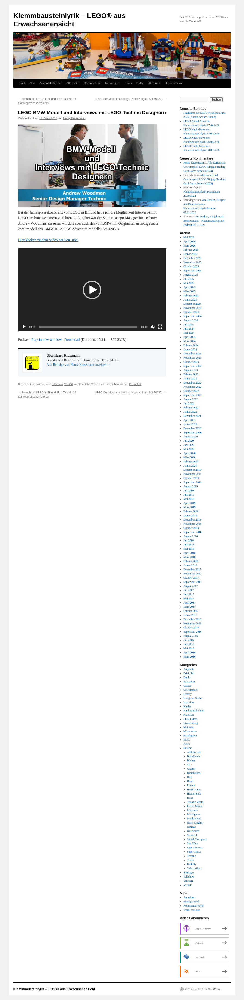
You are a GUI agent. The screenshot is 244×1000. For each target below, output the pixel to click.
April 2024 (189, 337)
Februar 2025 (190, 295)
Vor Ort (68, 384)
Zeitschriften (194, 868)
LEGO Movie (194, 806)
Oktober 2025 (191, 266)
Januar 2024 (190, 349)
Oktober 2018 (191, 528)
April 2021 (189, 420)
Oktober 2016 (191, 627)
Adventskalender (50, 83)
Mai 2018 (188, 548)
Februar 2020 (190, 461)
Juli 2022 (188, 403)
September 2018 (192, 532)
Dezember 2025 (192, 258)
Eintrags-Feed (191, 901)
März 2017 (189, 606)
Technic (191, 855)
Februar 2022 (190, 407)
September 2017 (192, 581)
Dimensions (193, 772)
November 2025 (192, 262)
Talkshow (188, 876)
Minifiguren (190, 735)
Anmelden (189, 897)
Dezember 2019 (192, 469)
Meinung (188, 727)
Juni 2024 (188, 328)
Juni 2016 (188, 644)
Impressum (112, 83)
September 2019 (192, 482)
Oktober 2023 (191, 361)
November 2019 (192, 474)
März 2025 (189, 291)
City (189, 764)
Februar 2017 (190, 611)
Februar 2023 (190, 374)
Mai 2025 (188, 283)
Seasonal (192, 835)
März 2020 (189, 457)
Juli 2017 (188, 590)
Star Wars (192, 843)
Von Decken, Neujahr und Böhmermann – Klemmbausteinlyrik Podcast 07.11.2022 (203, 220)
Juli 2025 (188, 278)
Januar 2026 (190, 254)
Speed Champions (197, 839)
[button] (92, 290)
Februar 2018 (190, 561)
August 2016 (190, 635)
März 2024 (189, 341)
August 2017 (190, 586)
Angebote (188, 669)
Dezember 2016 (192, 619)
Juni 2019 (188, 494)
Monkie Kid (194, 818)
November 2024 (192, 308)
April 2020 (189, 453)
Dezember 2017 (192, 569)
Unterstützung (174, 83)
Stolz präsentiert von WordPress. (203, 989)
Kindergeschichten (193, 710)
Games (187, 685)
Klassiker (188, 714)
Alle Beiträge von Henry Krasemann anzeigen (79, 364)
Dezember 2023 (192, 353)
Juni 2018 (188, 544)
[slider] (88, 327)
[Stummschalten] (152, 326)
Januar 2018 (190, 565)
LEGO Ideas (190, 718)
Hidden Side (194, 793)
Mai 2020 (188, 449)
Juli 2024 (188, 324)
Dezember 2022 (192, 382)
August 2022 (190, 399)
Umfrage (188, 880)
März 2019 (189, 507)
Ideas (190, 797)
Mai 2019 (188, 498)
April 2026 (189, 241)
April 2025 (189, 287)
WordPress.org (191, 909)
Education (189, 681)
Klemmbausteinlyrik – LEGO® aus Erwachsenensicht (54, 989)
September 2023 (192, 366)
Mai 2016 (188, 648)
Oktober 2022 (191, 391)
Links (128, 83)
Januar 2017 (190, 615)
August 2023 (190, 370)
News (186, 743)
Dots (189, 777)
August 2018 (190, 536)
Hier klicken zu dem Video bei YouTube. (48, 240)
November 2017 (192, 573)
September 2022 (192, 395)
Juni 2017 (188, 594)
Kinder (187, 706)
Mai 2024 (188, 332)
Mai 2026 (188, 237)
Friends (191, 785)
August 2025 (190, 274)
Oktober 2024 (191, 312)
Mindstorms (190, 731)
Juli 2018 (188, 540)
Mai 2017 (188, 598)
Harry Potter (194, 789)
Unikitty (191, 864)
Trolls (190, 860)
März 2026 (189, 245)
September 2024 (192, 316)
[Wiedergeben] (24, 326)
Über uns (154, 83)
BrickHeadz (193, 756)
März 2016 (189, 656)
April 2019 (189, 503)
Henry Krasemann (74, 118)
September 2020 (192, 432)
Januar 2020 (190, 465)
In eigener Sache (192, 698)
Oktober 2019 (191, 478)
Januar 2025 (190, 299)
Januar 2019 (190, 515)
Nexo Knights (195, 822)
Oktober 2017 (191, 577)
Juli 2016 (188, 640)
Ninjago (191, 826)
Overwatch (193, 831)
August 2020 (190, 436)
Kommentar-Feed (193, 905)
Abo (32, 83)
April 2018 (189, 552)
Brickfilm (188, 673)
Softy (139, 83)
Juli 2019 (188, 490)
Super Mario (194, 851)
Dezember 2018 (192, 519)
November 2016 (192, 623)
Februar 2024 (190, 345)
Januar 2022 (190, 411)
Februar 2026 (190, 249)
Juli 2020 (188, 440)
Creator (191, 768)
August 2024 (190, 320)
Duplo (186, 677)
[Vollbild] (160, 326)
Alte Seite (72, 83)
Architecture (194, 752)
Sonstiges (188, 872)
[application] (92, 289)
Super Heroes (194, 847)
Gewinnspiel (190, 689)
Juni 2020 (188, 444)
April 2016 (189, 652)
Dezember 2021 (192, 415)
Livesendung (190, 723)
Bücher (191, 760)
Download (72, 340)
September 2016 (192, 631)
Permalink (135, 384)
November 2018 (192, 523)
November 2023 (192, 357)
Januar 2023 (190, 378)
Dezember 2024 (192, 303)
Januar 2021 (190, 424)
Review (187, 748)
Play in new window (46, 340)
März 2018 (189, 557)
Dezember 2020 (192, 428)
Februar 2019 (190, 511)
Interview (57, 384)
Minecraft (192, 810)
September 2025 (192, 270)
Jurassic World (195, 802)
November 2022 (192, 386)
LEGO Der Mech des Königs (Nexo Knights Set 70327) (130, 99)
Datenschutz (92, 83)
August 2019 (190, 486)
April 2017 (189, 602)
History (187, 694)
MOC (186, 739)
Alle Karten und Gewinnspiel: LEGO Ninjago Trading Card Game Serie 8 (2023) (204, 167)
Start (22, 83)
